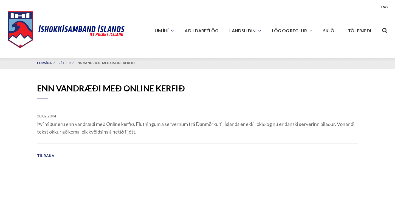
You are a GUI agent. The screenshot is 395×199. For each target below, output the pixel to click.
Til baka (45, 155)
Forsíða (44, 63)
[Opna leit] (385, 29)
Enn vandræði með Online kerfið (105, 63)
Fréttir (64, 63)
